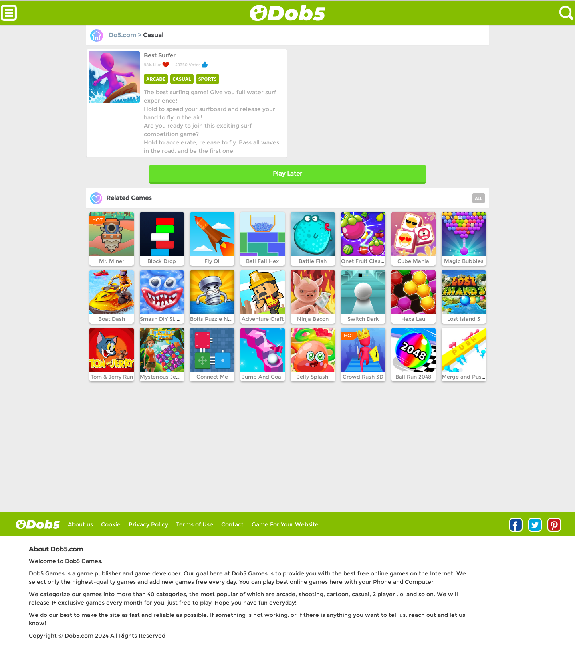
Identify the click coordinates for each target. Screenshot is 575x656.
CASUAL (181, 79)
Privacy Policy (148, 524)
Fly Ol (212, 261)
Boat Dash (111, 319)
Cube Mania (413, 261)
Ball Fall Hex (262, 261)
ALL (478, 198)
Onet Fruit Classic (364, 261)
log (38, 524)
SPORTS (207, 79)
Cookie (111, 524)
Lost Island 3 (463, 319)
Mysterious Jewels (164, 376)
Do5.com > (116, 35)
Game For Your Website (285, 524)
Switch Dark (363, 319)
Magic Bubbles (464, 261)
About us (80, 524)
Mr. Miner (111, 261)
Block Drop (161, 261)
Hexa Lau (413, 319)
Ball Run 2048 (413, 376)
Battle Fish (313, 261)
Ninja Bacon (313, 319)
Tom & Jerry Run (112, 376)
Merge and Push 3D (468, 376)
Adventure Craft (263, 319)
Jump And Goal (262, 376)
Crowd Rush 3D (363, 376)
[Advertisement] (387, 105)
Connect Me (212, 376)
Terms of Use (194, 524)
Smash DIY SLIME (163, 319)
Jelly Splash (312, 376)
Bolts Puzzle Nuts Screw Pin (227, 319)
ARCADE (155, 79)
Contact (232, 524)
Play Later (287, 173)
